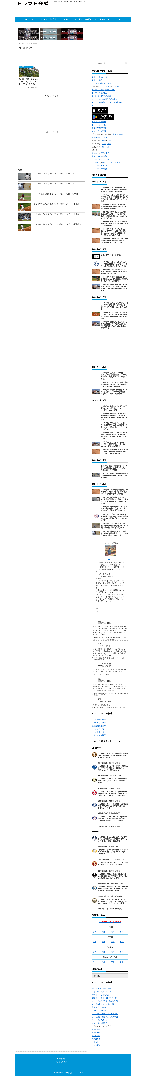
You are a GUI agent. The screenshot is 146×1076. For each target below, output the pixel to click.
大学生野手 (96, 1039)
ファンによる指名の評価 (101, 96)
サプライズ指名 (98, 90)
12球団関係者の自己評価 (101, 83)
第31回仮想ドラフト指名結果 (103, 1004)
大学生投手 (96, 1036)
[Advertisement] (55, 11)
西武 (100, 159)
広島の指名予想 (102, 801)
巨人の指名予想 (102, 763)
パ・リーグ (116, 86)
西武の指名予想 (102, 846)
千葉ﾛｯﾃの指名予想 (103, 883)
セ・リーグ (106, 86)
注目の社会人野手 (99, 735)
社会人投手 (96, 1042)
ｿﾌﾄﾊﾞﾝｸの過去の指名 (117, 859)
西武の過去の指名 (114, 846)
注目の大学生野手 (99, 729)
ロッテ (94, 159)
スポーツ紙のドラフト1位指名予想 (105, 1001)
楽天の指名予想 (102, 871)
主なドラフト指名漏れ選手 (102, 992)
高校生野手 (96, 1032)
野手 (109, 140)
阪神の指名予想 (102, 788)
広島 (102, 153)
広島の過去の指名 (114, 801)
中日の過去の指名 (114, 813)
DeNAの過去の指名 (116, 775)
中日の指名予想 (102, 813)
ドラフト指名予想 (99, 122)
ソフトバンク (116, 163)
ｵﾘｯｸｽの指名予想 (103, 909)
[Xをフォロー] (97, 605)
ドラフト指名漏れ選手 (100, 93)
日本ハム (105, 163)
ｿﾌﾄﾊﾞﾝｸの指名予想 (103, 859)
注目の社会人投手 (99, 732)
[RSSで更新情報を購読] (97, 611)
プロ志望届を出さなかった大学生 (105, 1017)
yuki (110, 559)
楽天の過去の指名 (114, 871)
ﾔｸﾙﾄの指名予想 (102, 826)
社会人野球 (96, 1045)
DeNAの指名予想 (103, 775)
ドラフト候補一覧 (99, 125)
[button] (126, 63)
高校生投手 (96, 1029)
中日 (107, 153)
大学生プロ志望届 (99, 131)
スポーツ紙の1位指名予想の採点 (104, 99)
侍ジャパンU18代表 (99, 166)
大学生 (121, 134)
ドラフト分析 (97, 80)
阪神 (105, 156)
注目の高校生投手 (99, 719)
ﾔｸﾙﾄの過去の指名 (114, 826)
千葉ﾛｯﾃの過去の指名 (117, 883)
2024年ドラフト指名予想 (101, 995)
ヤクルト (95, 153)
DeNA (99, 156)
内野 (113, 932)
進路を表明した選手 (99, 137)
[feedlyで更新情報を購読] (97, 608)
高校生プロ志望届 (99, 128)
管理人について (62, 1062)
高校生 (115, 134)
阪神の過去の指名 (114, 788)
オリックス (96, 163)
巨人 (93, 156)
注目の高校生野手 (99, 723)
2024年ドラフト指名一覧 (101, 988)
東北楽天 (107, 159)
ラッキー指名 (109, 90)
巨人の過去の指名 (114, 763)
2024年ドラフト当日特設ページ (104, 998)
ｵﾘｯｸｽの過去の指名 (115, 909)
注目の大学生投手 (99, 726)
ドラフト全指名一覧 (99, 77)
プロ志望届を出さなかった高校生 (105, 1014)
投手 (104, 140)
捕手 (103, 932)
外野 (122, 932)
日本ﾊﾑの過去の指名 (116, 896)
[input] (110, 63)
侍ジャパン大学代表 (99, 169)
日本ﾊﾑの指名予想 (103, 896)
